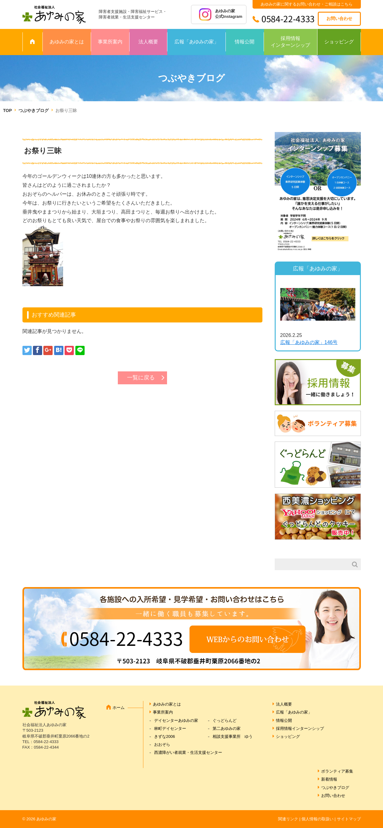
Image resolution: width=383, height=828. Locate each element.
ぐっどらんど (225, 720)
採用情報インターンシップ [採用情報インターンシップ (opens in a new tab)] (300, 728)
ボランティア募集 (337, 771)
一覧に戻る (141, 377)
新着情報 (329, 779)
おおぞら (162, 744)
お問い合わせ (339, 18)
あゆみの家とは (67, 41)
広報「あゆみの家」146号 (309, 342)
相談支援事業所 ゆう (233, 736)
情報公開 (244, 41)
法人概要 (148, 41)
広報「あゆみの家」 (196, 41)
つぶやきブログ (33, 110)
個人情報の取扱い (317, 819)
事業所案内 (110, 41)
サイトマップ (349, 819)
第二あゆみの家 (227, 728)
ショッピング (339, 41)
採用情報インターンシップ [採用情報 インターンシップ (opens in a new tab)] (290, 42)
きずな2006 (164, 736)
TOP (7, 110)
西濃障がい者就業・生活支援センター (188, 752)
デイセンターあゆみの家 (176, 720)
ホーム (119, 707)
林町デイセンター (170, 728)
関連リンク (288, 819)
